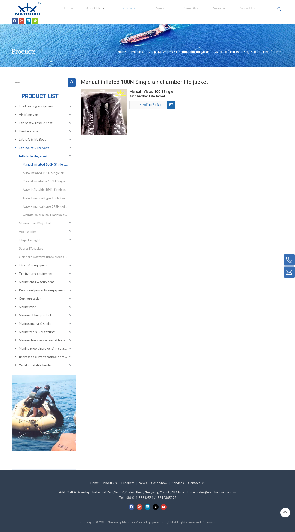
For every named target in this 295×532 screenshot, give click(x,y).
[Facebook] (15, 21)
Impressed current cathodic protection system (45, 357)
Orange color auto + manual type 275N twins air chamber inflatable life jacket (47, 215)
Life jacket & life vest (34, 148)
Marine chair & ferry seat (36, 282)
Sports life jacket (31, 248)
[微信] (35, 21)
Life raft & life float (32, 139)
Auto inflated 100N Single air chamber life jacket (47, 173)
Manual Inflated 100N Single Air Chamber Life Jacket (151, 93)
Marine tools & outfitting (37, 332)
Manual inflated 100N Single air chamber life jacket (47, 164)
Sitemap (209, 522)
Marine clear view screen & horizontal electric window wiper (45, 340)
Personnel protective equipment (42, 290)
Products (128, 483)
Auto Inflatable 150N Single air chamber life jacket (47, 189)
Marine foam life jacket (35, 223)
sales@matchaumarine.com (216, 492)
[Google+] (21, 21)
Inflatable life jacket (33, 156)
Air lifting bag (28, 114)
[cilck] (44, 413)
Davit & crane (28, 131)
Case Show (159, 483)
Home (94, 483)
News (143, 483)
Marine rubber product (35, 315)
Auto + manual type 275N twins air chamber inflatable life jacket (47, 206)
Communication (30, 298)
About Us (110, 483)
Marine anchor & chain (35, 323)
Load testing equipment (36, 106)
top (285, 512)
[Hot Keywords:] (279, 9)
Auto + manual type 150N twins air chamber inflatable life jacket (47, 198)
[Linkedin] (28, 21)
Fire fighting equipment (36, 273)
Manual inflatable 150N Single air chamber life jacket (47, 181)
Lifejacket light (29, 240)
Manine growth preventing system (44, 348)
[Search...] (40, 82)
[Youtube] (164, 507)
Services (178, 483)
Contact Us (196, 483)
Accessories (28, 231)
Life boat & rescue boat (36, 123)
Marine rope (27, 307)
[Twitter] (156, 507)
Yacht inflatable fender (35, 365)
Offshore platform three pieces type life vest (45, 257)
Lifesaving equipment (34, 265)
